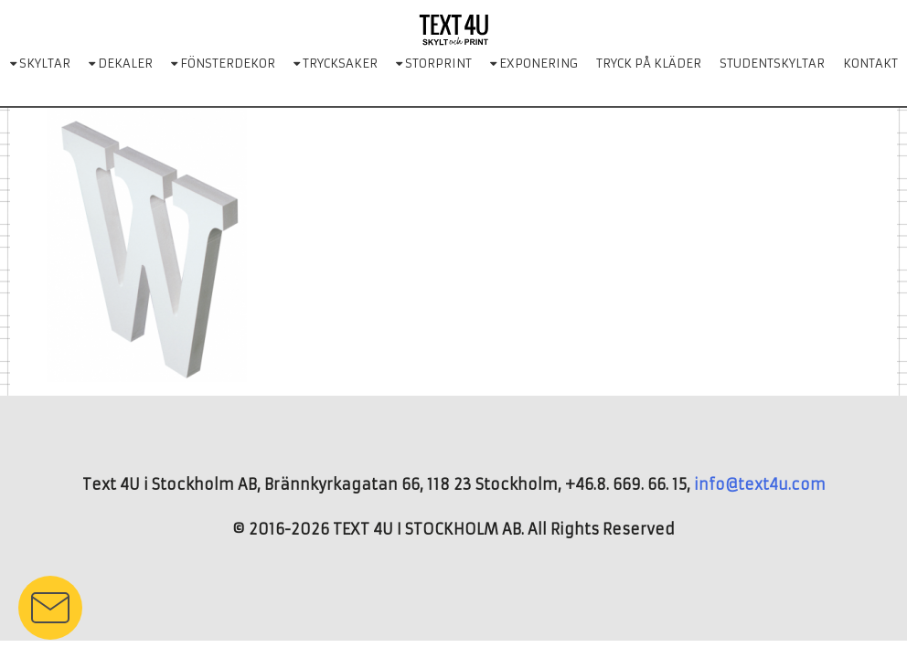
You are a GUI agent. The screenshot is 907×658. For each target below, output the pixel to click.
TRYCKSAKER (335, 63)
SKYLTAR (40, 63)
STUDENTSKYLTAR (772, 63)
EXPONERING (534, 63)
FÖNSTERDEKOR (223, 63)
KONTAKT (870, 63)
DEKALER (121, 63)
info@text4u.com (760, 484)
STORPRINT (434, 63)
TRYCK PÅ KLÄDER (648, 63)
